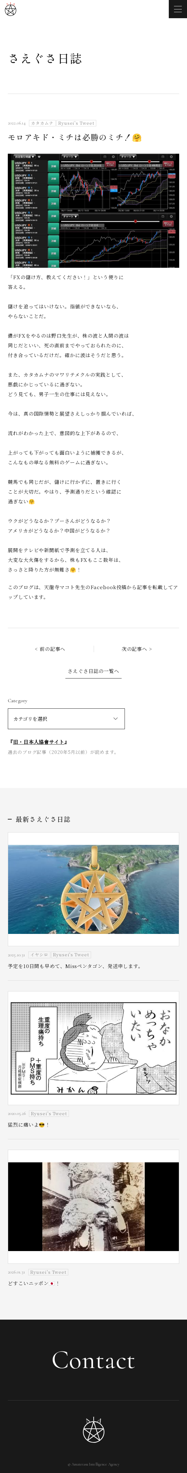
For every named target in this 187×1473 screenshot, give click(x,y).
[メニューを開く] (178, 9)
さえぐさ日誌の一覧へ (93, 670)
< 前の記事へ (50, 648)
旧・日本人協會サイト (38, 741)
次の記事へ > (137, 648)
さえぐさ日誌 (45, 57)
